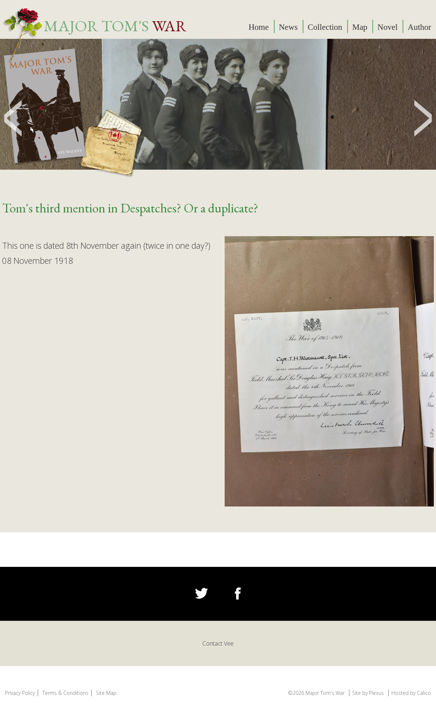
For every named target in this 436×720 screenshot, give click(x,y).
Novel (387, 27)
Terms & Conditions (65, 692)
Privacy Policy (20, 692)
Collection (325, 27)
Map (359, 27)
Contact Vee (218, 643)
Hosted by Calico (411, 692)
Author (419, 27)
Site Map (106, 692)
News (288, 27)
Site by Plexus (368, 692)
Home (259, 27)
